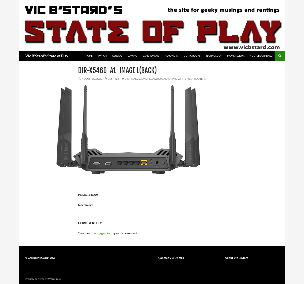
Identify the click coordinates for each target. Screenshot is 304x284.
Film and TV (171, 55)
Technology (214, 55)
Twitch (102, 55)
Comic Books (192, 55)
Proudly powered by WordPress (43, 278)
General (117, 55)
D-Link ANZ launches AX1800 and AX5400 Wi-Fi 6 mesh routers (165, 78)
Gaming (132, 55)
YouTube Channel (261, 55)
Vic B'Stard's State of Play (46, 55)
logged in (103, 233)
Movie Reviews (236, 55)
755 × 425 (113, 78)
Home (89, 55)
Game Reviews (150, 55)
